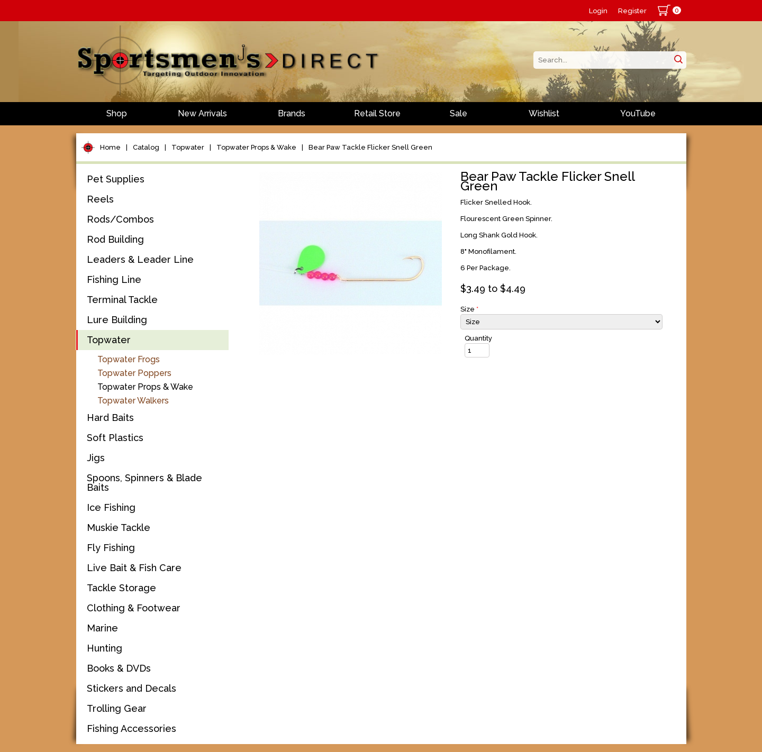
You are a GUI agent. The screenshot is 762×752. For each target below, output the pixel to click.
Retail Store (377, 113)
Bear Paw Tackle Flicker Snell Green (370, 147)
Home (110, 147)
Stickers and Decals (131, 688)
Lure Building (117, 319)
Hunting (104, 648)
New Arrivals (202, 113)
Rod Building (115, 239)
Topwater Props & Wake (256, 147)
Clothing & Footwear (133, 607)
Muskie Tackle (118, 527)
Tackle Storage (121, 587)
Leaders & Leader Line (140, 259)
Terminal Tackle (122, 299)
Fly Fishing (111, 547)
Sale (458, 113)
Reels (100, 199)
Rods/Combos (120, 219)
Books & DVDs (119, 668)
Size (469, 309)
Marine (102, 628)
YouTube (638, 113)
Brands (291, 113)
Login (598, 10)
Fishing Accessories (131, 728)
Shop (116, 113)
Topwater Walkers (133, 401)
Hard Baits (110, 417)
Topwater (187, 147)
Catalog (146, 147)
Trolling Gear (117, 708)
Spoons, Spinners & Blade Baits (144, 482)
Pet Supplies (115, 179)
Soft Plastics (115, 437)
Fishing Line (114, 279)
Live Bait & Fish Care (134, 567)
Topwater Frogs (128, 359)
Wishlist (544, 113)
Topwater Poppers (134, 373)
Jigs (96, 457)
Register (632, 10)
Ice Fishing (111, 507)
